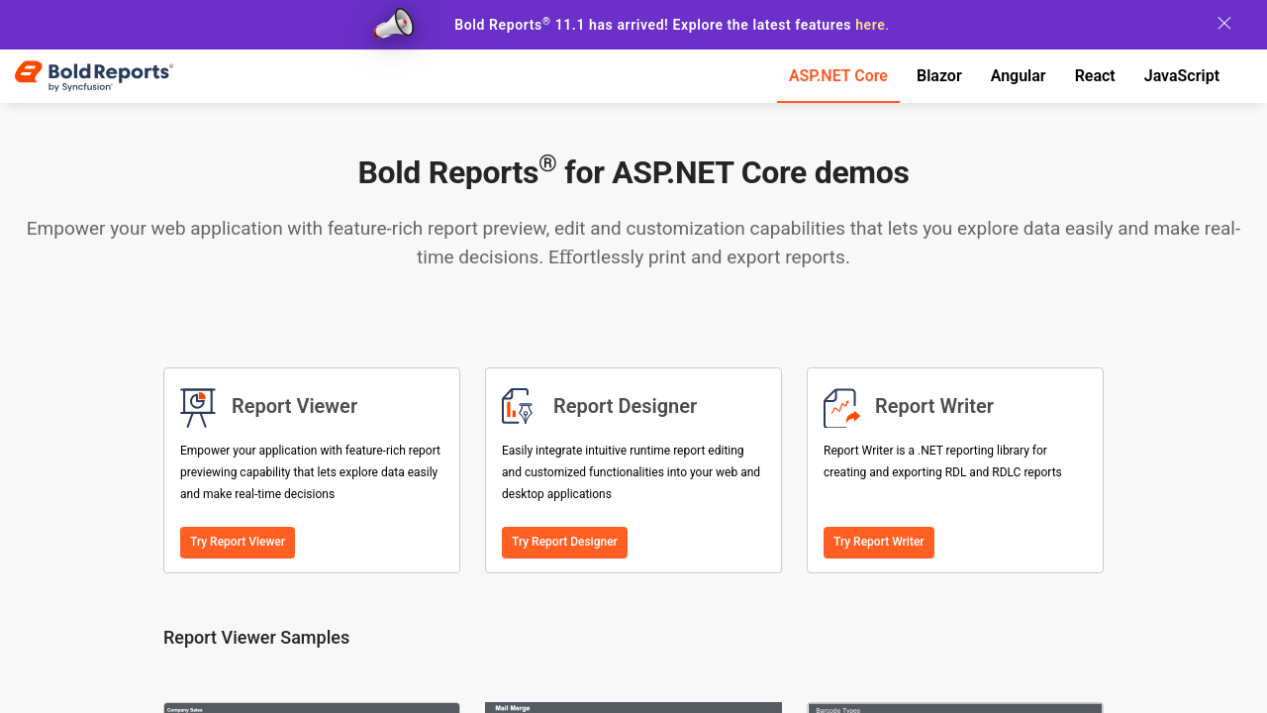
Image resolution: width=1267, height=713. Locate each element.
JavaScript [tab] (1181, 75)
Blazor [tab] (939, 75)
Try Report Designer (565, 542)
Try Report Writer (879, 542)
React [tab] (1095, 75)
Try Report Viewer (237, 542)
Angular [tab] (1018, 75)
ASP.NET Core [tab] (838, 75)
